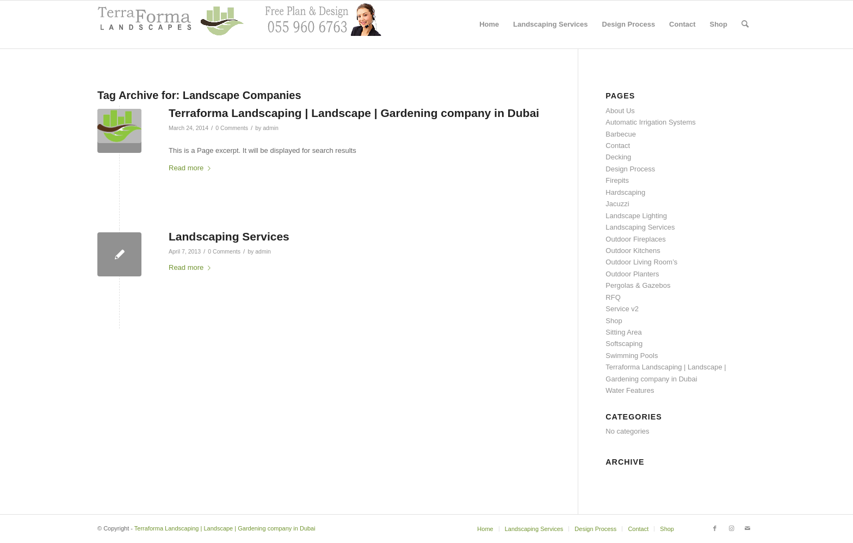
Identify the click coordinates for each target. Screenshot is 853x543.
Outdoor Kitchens (632, 250)
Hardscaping (625, 192)
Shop (613, 321)
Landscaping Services (229, 236)
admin (271, 128)
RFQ (612, 297)
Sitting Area (623, 332)
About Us (619, 111)
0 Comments (231, 128)
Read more (192, 168)
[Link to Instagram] (731, 528)
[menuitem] (489, 24)
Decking (618, 157)
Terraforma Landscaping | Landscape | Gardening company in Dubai (354, 113)
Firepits (617, 180)
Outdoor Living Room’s (641, 262)
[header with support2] (239, 24)
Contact (617, 145)
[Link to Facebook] (715, 528)
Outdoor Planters (632, 274)
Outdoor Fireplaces (635, 239)
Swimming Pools (631, 355)
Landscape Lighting (636, 216)
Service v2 (622, 309)
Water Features (629, 390)
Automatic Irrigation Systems (650, 122)
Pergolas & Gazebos (637, 285)
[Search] (745, 24)
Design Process (630, 169)
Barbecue (620, 134)
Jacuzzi (617, 204)
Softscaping (623, 344)
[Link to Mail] (747, 528)
